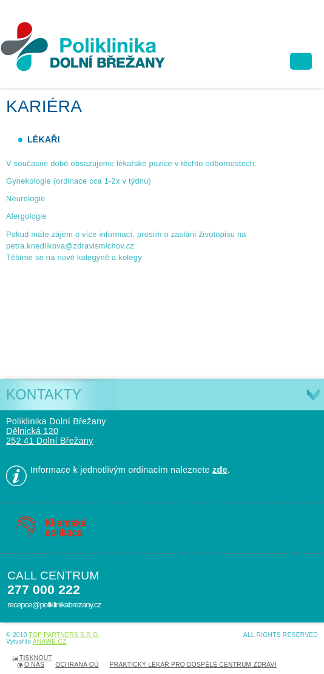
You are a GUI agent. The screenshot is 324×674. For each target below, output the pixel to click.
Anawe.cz (50, 641)
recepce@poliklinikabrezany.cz (54, 604)
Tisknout (35, 658)
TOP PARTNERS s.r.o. (64, 635)
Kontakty (43, 394)
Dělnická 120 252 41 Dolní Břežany (49, 435)
